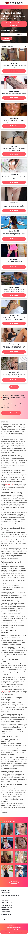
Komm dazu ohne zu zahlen (11, 413)
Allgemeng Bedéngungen (14, 927)
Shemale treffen (5, 909)
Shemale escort (5, 898)
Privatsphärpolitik (14, 929)
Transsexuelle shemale (7, 902)
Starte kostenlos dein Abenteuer (16, 24)
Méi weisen (14, 386)
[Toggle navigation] (3, 7)
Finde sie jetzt (6, 38)
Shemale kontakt (5, 911)
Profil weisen (14, 71)
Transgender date (5, 892)
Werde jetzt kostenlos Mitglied (14, 932)
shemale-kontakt (9, 484)
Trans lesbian (4, 900)
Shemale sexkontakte (6, 907)
